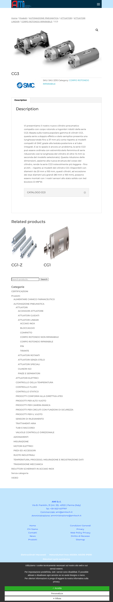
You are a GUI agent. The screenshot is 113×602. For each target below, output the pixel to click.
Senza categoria (19, 473)
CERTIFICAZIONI (19, 291)
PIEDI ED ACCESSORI (25, 450)
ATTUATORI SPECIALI (29, 364)
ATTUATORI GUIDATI (28, 315)
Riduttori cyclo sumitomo (56, 559)
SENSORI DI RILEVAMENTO (30, 418)
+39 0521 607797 (58, 508)
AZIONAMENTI (21, 437)
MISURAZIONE (21, 441)
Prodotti (23, 18)
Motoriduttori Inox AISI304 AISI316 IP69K (70, 555)
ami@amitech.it (64, 512)
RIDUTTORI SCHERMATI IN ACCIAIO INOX (32, 468)
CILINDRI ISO (24, 369)
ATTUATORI (66, 18)
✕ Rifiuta (57, 598)
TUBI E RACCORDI (25, 427)
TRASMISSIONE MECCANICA (28, 464)
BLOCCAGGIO (27, 328)
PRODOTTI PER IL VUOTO (29, 414)
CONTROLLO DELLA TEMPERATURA (34, 382)
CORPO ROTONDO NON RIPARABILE (39, 337)
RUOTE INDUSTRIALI (24, 455)
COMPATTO (26, 332)
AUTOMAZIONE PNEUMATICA (44, 18)
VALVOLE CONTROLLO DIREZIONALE (35, 432)
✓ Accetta (57, 588)
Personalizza (57, 593)
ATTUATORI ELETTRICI (27, 378)
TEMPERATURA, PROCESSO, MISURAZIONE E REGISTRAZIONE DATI (49, 459)
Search (44, 279)
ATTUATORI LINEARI (28, 320)
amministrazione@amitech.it (66, 515)
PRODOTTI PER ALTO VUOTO (31, 400)
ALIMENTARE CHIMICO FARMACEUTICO (34, 299)
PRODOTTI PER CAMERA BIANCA (33, 405)
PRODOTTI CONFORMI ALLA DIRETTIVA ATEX (39, 396)
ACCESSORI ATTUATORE (30, 311)
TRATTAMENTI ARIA (26, 423)
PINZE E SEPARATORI (29, 373)
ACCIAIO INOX (27, 323)
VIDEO (14, 477)
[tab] (20, 100)
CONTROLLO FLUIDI (26, 387)
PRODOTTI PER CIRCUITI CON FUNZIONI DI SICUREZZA (44, 409)
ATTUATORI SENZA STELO (31, 359)
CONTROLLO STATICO (27, 391)
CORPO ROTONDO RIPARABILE (36, 21)
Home (14, 18)
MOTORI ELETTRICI (23, 446)
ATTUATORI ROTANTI (29, 355)
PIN (22, 346)
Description (20, 100)
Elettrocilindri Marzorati (33, 555)
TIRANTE (24, 350)
